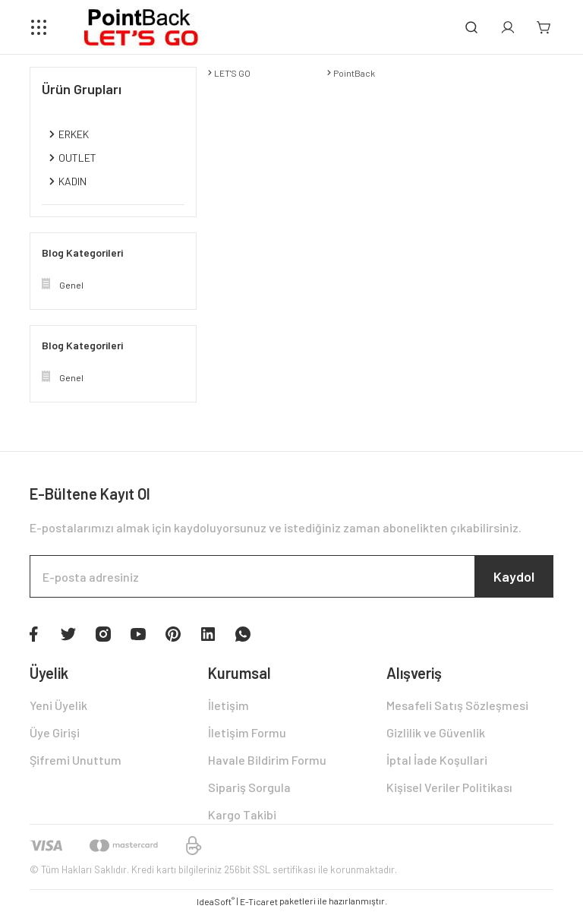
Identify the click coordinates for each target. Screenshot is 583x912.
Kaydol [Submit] (513, 576)
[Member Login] (508, 27)
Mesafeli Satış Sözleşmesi (457, 705)
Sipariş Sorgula (249, 787)
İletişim (228, 705)
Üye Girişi (55, 732)
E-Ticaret (259, 901)
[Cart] (544, 27)
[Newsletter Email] (291, 576)
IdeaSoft (216, 901)
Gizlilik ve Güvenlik (435, 732)
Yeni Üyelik (58, 705)
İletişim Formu (247, 732)
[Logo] (138, 27)
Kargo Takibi (242, 814)
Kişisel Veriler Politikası (449, 787)
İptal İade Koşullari (436, 760)
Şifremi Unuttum (75, 760)
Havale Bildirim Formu (267, 760)
